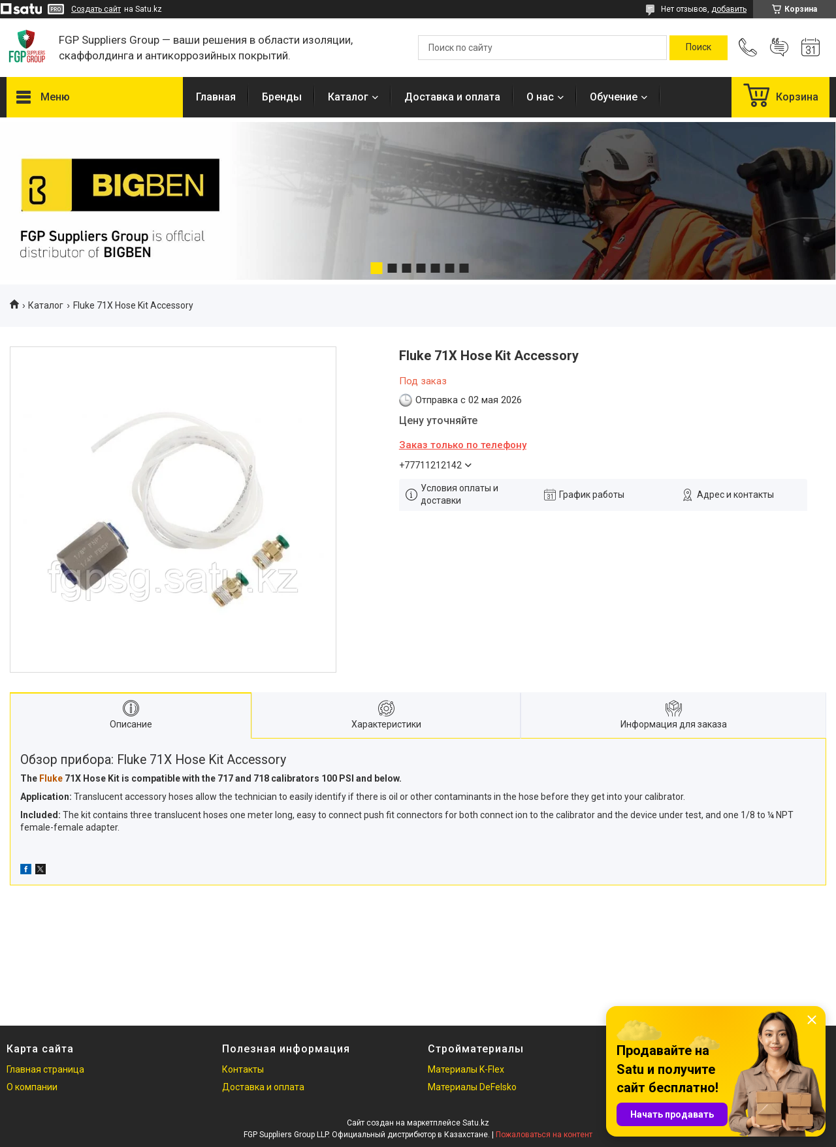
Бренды (282, 97)
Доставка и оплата (452, 97)
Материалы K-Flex (466, 1069)
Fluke (51, 778)
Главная (216, 97)
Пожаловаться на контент (544, 1134)
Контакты (243, 1069)
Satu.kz (475, 1122)
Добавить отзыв (779, 48)
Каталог (348, 97)
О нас (540, 97)
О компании (32, 1087)
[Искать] (698, 47)
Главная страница (45, 1069)
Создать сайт (96, 9)
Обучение (613, 97)
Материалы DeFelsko (472, 1087)
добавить (729, 9)
